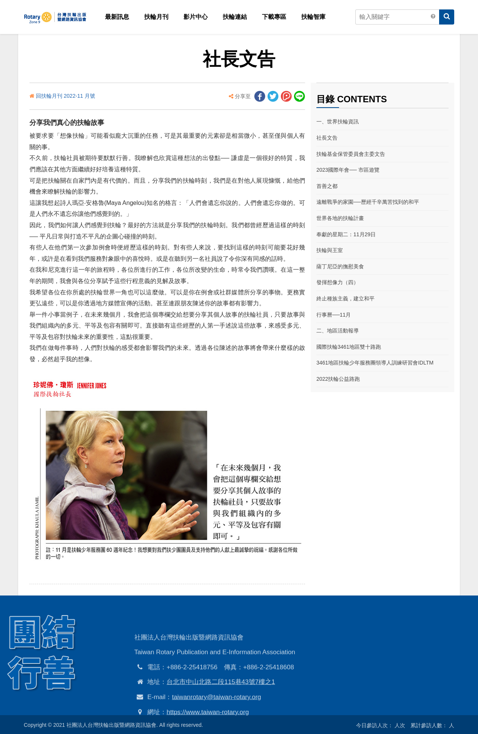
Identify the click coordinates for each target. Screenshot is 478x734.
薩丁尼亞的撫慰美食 (340, 266)
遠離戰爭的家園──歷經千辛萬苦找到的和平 (367, 202)
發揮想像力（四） (337, 282)
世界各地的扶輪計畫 (340, 218)
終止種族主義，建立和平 (345, 298)
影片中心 (195, 17)
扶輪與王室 (329, 250)
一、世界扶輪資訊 (337, 121)
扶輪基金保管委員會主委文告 (350, 154)
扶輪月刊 (156, 17)
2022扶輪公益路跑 (338, 379)
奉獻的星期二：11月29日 (346, 234)
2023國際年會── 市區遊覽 (347, 170)
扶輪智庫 (313, 17)
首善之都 (327, 186)
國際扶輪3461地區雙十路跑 (348, 347)
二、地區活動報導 (337, 331)
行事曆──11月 (333, 315)
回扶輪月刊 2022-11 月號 (65, 96)
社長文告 (327, 138)
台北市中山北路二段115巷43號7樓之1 (221, 712)
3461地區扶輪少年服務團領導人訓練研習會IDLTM (374, 363)
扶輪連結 (235, 17)
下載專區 (274, 17)
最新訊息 (117, 17)
